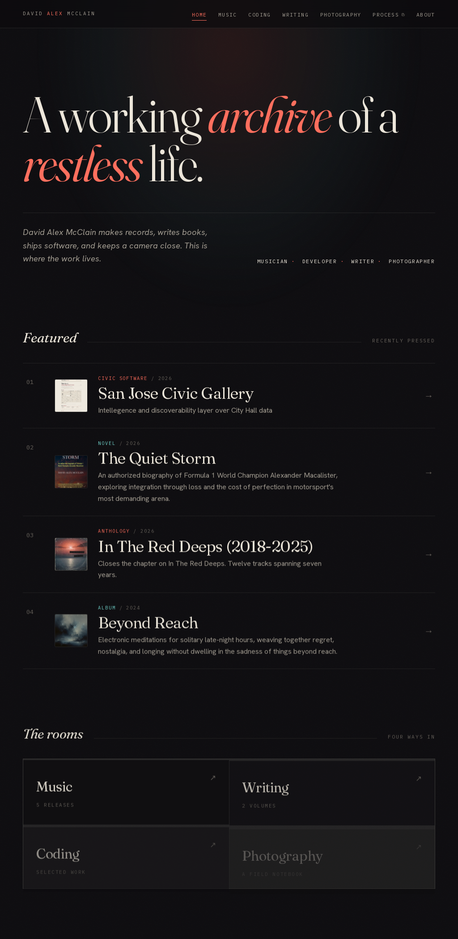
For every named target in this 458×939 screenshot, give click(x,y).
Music (227, 14)
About (425, 14)
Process (389, 14)
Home (199, 14)
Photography (340, 14)
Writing (295, 14)
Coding (259, 14)
